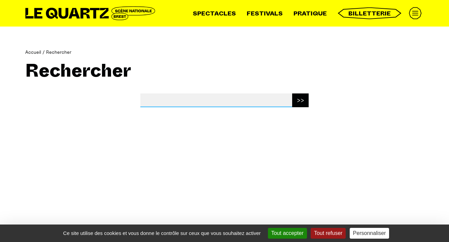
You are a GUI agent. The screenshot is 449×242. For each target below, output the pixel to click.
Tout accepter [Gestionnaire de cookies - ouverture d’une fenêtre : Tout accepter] (287, 233)
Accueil (33, 52)
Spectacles (214, 13)
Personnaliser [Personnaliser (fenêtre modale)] (369, 233)
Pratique (310, 13)
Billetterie (370, 13)
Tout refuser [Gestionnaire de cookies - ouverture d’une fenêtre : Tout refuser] (328, 233)
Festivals (265, 13)
